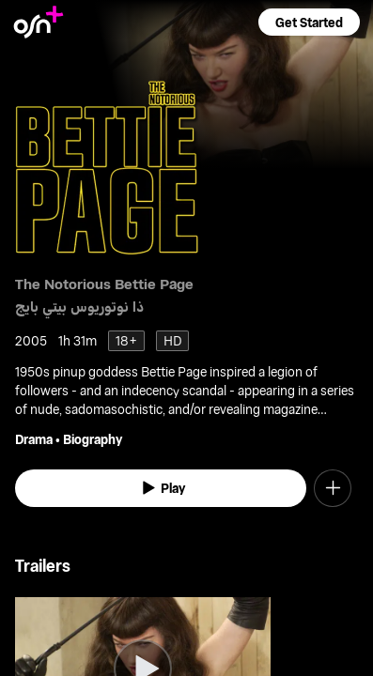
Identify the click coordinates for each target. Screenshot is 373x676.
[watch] (160, 488)
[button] (309, 22)
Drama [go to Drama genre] (34, 439)
